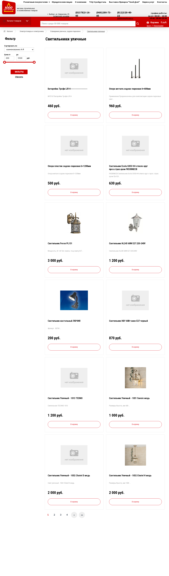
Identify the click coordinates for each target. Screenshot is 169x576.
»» (82, 515)
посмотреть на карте (61, 16)
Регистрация (158, 26)
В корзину (74, 115)
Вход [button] (149, 26)
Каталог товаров (14, 21)
